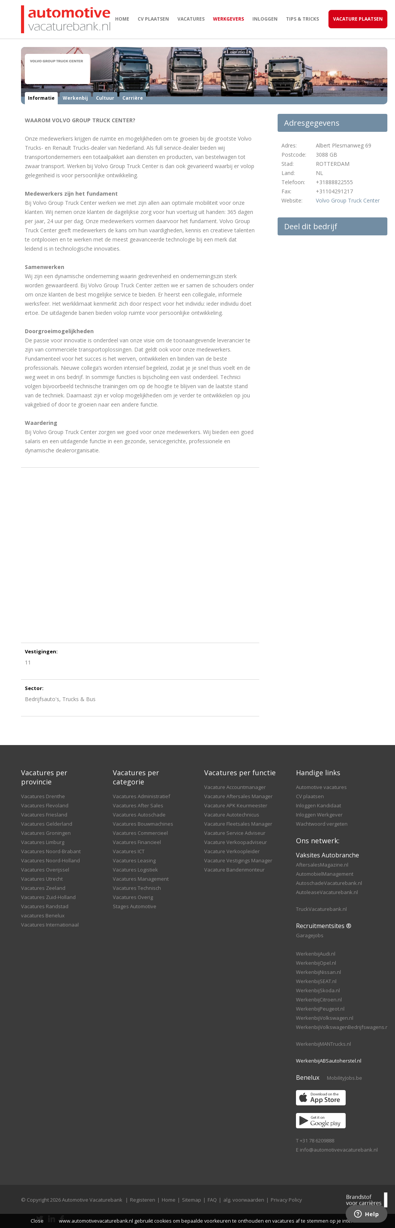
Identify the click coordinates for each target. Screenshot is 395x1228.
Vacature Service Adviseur (234, 832)
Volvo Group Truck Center (348, 200)
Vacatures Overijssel (45, 869)
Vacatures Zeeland (43, 888)
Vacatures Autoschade (139, 814)
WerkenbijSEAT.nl (316, 981)
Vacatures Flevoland (44, 805)
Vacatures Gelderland (46, 823)
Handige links (318, 772)
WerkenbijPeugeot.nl (320, 1008)
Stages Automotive (134, 906)
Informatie (41, 98)
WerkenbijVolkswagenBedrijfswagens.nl (343, 1027)
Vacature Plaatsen (358, 19)
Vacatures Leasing (134, 860)
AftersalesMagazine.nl (322, 864)
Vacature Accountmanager (235, 787)
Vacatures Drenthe (43, 796)
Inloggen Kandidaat (318, 805)
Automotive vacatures (321, 787)
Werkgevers (228, 19)
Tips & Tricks (302, 19)
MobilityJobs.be (344, 1077)
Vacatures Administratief (141, 796)
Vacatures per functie (240, 772)
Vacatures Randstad (44, 906)
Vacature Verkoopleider (232, 851)
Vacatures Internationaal (50, 924)
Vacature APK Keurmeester (235, 805)
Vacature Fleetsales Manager (238, 823)
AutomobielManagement (324, 873)
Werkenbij (75, 98)
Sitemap (191, 1199)
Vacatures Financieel (137, 842)
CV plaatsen (153, 19)
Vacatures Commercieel (140, 832)
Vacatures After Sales (138, 805)
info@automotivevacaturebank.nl (339, 1149)
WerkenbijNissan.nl (318, 972)
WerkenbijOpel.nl (316, 962)
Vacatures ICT (129, 851)
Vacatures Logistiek (135, 869)
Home (122, 19)
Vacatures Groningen (46, 832)
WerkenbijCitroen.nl (319, 999)
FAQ (212, 1199)
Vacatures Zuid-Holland (48, 897)
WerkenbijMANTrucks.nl (323, 1043)
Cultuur (105, 98)
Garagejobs (309, 935)
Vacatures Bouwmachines (143, 823)
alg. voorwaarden (243, 1199)
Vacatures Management (141, 878)
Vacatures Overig (133, 897)
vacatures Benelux (43, 915)
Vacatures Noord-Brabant (51, 851)
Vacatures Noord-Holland (50, 860)
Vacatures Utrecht (42, 878)
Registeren (142, 1199)
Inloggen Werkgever (319, 814)
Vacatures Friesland (44, 814)
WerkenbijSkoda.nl (318, 990)
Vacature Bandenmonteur (234, 869)
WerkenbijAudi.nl (315, 953)
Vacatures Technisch (137, 888)
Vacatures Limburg (42, 842)
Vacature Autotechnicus (231, 814)
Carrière (132, 98)
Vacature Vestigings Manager (238, 860)
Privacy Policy (286, 1199)
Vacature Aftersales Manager (238, 796)
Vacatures (191, 19)
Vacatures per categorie (136, 777)
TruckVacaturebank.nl (321, 909)
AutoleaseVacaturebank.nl (327, 892)
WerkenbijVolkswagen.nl (324, 1017)
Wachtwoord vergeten (322, 823)
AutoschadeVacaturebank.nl (329, 883)
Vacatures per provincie (44, 777)
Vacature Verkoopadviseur (235, 842)
